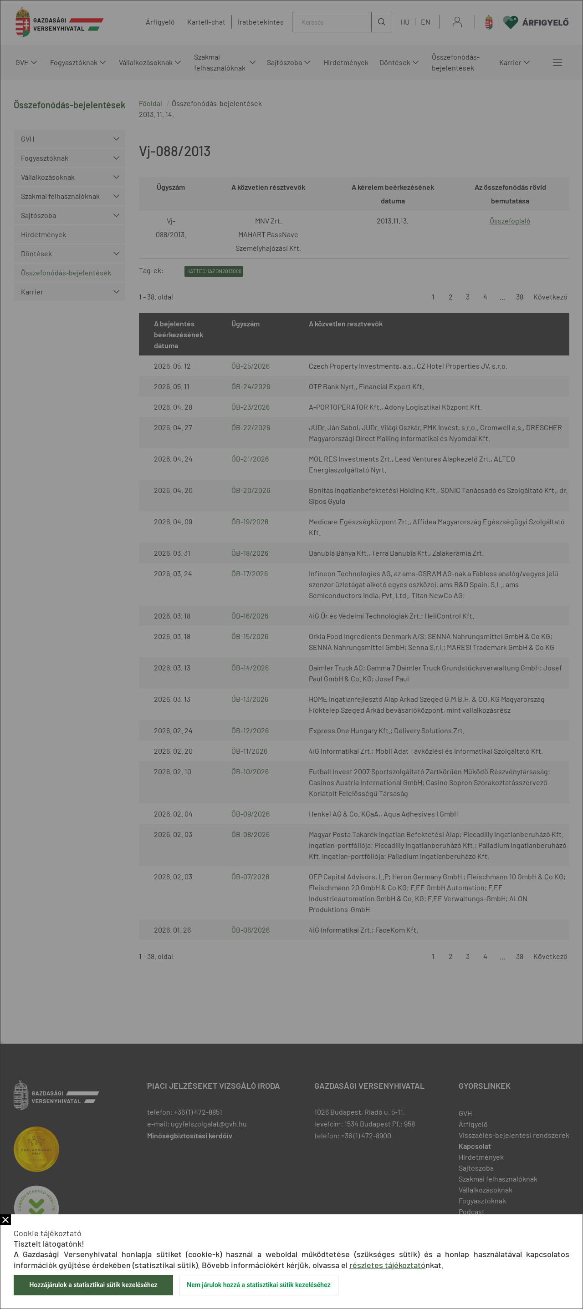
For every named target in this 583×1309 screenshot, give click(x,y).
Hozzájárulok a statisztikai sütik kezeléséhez (93, 1285)
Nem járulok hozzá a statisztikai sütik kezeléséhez (259, 1285)
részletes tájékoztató (387, 1265)
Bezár (5, 1219)
